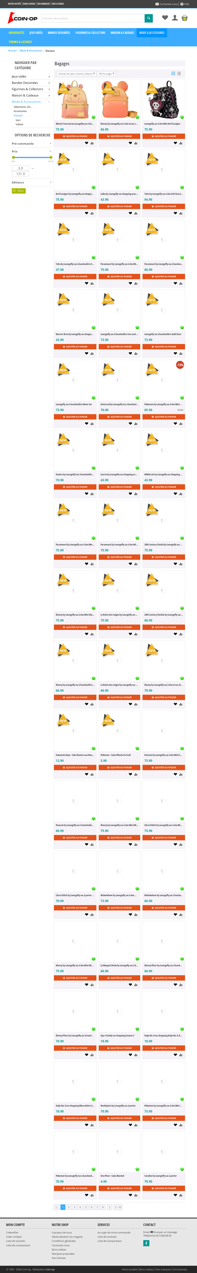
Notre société (14, 3)
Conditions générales (64, 1241)
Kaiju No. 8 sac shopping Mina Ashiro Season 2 (75, 1105)
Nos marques (43, 3)
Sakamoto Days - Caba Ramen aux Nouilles (75, 755)
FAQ (184, 4)
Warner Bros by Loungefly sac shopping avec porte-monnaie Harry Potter (75, 334)
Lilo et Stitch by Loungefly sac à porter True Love (75, 895)
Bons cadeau (29, 3)
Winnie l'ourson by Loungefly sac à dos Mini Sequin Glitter (75, 123)
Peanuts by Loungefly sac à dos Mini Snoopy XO (163, 755)
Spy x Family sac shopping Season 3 (117, 1035)
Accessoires (20, 111)
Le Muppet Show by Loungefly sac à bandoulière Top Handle (119, 965)
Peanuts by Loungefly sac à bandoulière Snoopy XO (75, 825)
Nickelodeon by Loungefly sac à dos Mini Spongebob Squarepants (119, 895)
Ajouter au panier (75, 136)
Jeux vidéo (36, 33)
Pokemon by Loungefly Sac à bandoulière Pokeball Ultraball (75, 1175)
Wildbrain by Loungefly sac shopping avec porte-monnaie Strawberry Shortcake (163, 474)
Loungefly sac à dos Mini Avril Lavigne (162, 123)
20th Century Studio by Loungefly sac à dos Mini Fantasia (163, 544)
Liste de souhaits (15, 1241)
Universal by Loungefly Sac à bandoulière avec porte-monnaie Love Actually (119, 404)
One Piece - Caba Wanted (112, 1175)
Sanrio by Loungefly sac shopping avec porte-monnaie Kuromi (119, 474)
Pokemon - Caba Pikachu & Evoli (116, 755)
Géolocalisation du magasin (67, 1236)
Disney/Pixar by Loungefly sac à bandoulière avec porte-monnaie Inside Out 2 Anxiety (75, 1035)
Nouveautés (16, 33)
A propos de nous (62, 1232)
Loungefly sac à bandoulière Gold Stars (162, 334)
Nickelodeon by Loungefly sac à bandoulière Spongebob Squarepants (163, 895)
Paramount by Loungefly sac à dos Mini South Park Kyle (75, 544)
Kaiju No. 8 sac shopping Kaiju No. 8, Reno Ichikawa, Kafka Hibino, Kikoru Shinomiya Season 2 (163, 1035)
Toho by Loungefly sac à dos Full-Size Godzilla (163, 194)
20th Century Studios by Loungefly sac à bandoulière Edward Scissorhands (163, 614)
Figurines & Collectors (90, 33)
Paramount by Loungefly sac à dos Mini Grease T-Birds (119, 264)
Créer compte (14, 1236)
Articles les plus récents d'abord (76, 73)
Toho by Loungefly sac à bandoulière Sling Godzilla (75, 264)
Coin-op (50, 1269)
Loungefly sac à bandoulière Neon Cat (74, 404)
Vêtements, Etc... (23, 107)
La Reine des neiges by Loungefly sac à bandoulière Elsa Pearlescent (119, 684)
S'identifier (12, 1232)
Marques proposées (63, 1253)
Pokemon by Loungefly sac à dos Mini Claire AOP (163, 404)
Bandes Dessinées (31, 83)
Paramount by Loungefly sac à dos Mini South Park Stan (119, 544)
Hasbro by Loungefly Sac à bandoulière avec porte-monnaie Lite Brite (75, 474)
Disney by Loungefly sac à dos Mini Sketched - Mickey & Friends (75, 614)
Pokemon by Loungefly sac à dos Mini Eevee (163, 1105)
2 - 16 (118, 1207)
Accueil (12, 50)
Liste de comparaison (18, 1245)
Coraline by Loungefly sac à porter (160, 1175)
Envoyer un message (164, 1232)
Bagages (18, 115)
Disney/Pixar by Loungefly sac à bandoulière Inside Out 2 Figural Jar (163, 965)
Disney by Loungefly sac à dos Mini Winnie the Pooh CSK (75, 965)
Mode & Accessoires (151, 33)
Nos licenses (58, 3)
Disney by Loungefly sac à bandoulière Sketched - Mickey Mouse (75, 684)
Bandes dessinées (59, 33)
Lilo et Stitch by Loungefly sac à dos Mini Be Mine (163, 825)
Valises (19, 124)
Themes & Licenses (20, 42)
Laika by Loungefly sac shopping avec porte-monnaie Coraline (119, 194)
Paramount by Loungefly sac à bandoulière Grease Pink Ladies (163, 264)
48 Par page (107, 73)
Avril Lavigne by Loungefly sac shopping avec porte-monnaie (75, 194)
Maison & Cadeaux (122, 33)
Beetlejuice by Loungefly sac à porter (118, 1105)
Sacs (18, 120)
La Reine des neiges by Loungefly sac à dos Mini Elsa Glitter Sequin (119, 614)
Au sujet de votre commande (114, 1232)
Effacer (18, 191)
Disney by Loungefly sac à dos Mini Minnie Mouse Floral (119, 825)
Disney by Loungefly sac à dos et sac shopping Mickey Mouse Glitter (119, 123)
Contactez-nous (166, 4)
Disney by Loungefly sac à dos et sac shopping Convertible (163, 684)
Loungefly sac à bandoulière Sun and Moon (119, 334)
